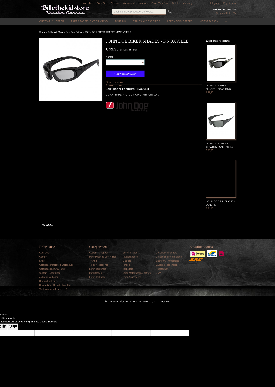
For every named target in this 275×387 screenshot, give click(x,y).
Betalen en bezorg (182, 3)
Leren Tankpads (97, 277)
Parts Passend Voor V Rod (89, 21)
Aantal (109, 56)
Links (42, 260)
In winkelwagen (126, 73)
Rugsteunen (162, 269)
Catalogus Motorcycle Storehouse (56, 265)
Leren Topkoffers (180, 21)
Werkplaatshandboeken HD (53, 289)
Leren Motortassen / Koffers (137, 273)
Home (42, 32)
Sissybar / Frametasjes (167, 260)
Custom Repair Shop (50, 273)
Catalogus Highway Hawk (52, 269)
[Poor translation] (12, 326)
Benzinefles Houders (166, 252)
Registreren (229, 3)
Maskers (127, 260)
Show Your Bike (160, 3)
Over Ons (102, 3)
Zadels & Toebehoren (166, 265)
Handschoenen (130, 256)
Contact (115, 3)
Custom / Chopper (51, 21)
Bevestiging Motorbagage (169, 256)
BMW (159, 273)
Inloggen (215, 3)
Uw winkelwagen (224, 9)
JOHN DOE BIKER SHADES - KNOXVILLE (108, 32)
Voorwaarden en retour (135, 3)
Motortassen (209, 21)
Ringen (126, 265)
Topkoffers (128, 269)
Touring (120, 21)
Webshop (88, 3)
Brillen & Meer (55, 32)
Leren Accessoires (132, 277)
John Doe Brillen (74, 32)
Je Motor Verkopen (48, 277)
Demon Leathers (47, 281)
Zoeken (169, 11)
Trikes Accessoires (146, 21)
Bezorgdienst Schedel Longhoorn (56, 285)
